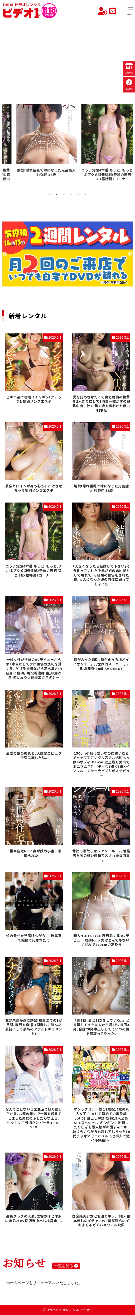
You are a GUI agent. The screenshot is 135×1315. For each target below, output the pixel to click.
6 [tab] (85, 194)
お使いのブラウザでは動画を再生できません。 (67, 55)
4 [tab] (71, 194)
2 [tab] (56, 194)
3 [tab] (64, 194)
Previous (4, 254)
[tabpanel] (35, 146)
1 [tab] (49, 194)
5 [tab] (78, 194)
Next (130, 254)
